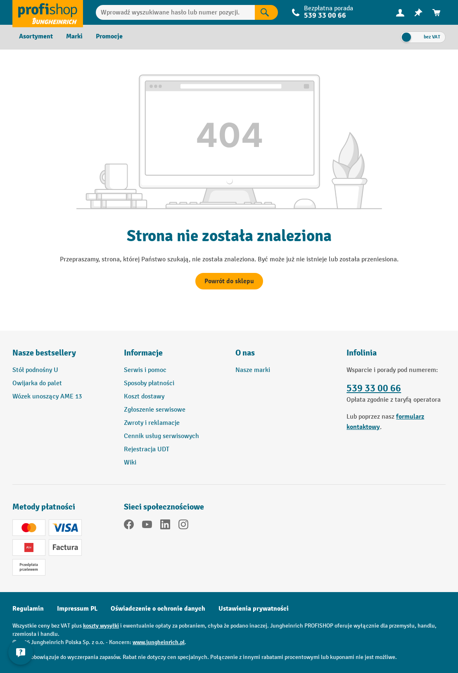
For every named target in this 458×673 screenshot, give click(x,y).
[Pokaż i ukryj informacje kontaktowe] (20, 652)
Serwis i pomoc (145, 370)
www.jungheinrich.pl (159, 642)
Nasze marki (252, 370)
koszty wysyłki (101, 625)
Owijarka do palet (37, 383)
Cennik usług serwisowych (161, 436)
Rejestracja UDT (146, 449)
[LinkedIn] (165, 526)
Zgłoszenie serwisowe (154, 410)
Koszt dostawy (144, 396)
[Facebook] (129, 526)
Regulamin (28, 608)
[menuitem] (400, 12)
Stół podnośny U (35, 370)
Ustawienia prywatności (253, 608)
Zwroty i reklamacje (152, 423)
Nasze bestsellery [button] (44, 353)
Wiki (130, 463)
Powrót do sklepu (229, 281)
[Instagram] (183, 526)
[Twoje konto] (400, 12)
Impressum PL (77, 608)
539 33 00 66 (325, 15)
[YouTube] (147, 526)
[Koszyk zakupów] (436, 12)
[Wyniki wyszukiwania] (266, 12)
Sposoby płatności (149, 383)
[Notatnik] (418, 12)
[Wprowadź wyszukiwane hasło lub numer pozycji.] (175, 12)
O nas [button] (245, 353)
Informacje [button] (143, 353)
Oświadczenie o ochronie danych (158, 608)
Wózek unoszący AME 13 (47, 396)
